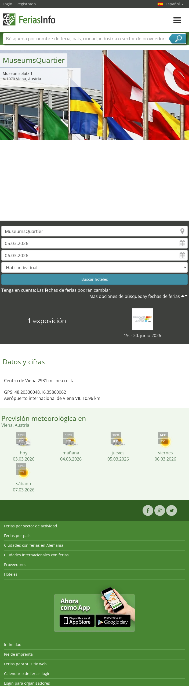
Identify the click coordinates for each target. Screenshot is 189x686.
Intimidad (12, 644)
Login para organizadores (27, 683)
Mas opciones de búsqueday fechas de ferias (134, 296)
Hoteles (10, 574)
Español (175, 3)
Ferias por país (17, 535)
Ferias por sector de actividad (30, 525)
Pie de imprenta (18, 654)
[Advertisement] (94, 180)
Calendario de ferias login (27, 673)
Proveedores (15, 564)
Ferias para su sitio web (25, 663)
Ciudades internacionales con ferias (36, 554)
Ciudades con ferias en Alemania (33, 545)
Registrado (26, 3)
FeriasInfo (29, 19)
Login (7, 3)
